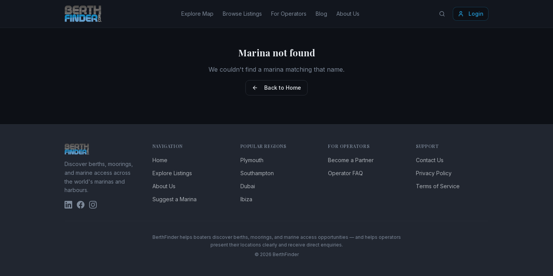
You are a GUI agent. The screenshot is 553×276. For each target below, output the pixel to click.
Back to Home (276, 87)
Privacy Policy (434, 173)
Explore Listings (172, 173)
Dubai (247, 186)
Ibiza (246, 199)
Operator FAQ (345, 173)
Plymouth (251, 160)
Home (159, 160)
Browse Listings (242, 13)
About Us (347, 13)
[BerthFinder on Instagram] (93, 205)
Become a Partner (351, 160)
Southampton (257, 173)
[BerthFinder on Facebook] (80, 205)
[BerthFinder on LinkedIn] (68, 205)
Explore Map (197, 13)
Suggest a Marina (174, 199)
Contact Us (430, 160)
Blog (321, 13)
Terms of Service (438, 186)
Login (470, 13)
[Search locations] (442, 13)
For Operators (288, 13)
